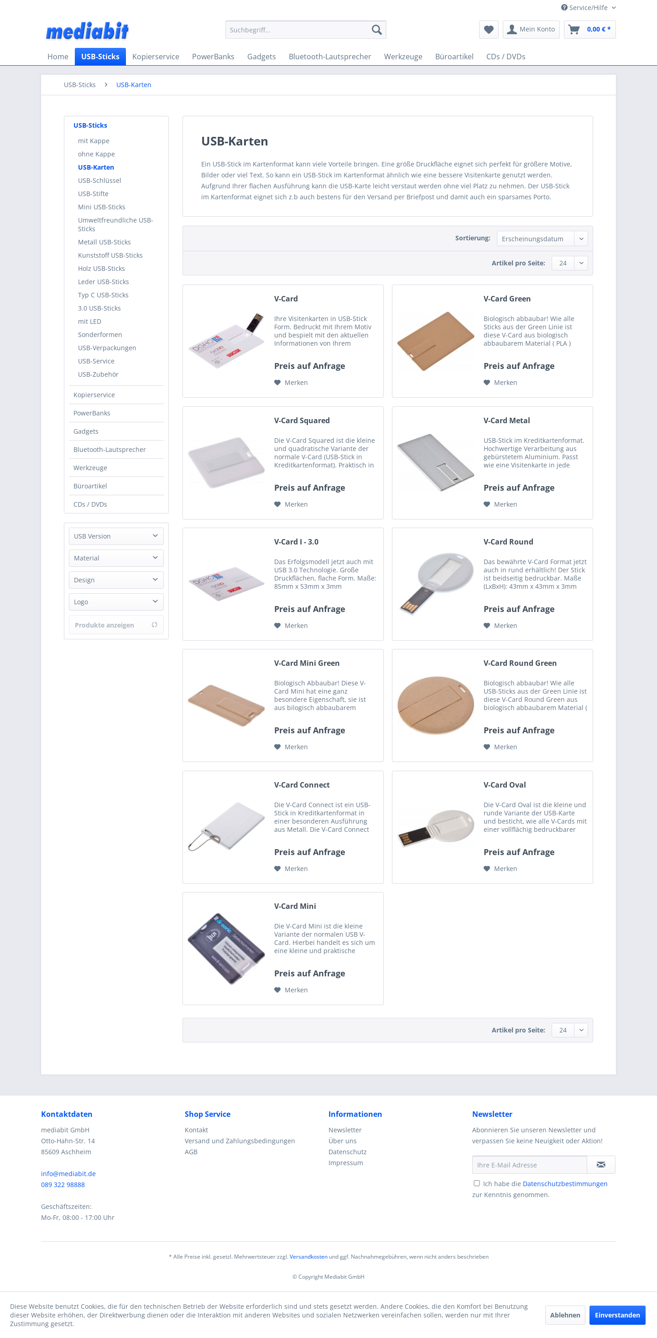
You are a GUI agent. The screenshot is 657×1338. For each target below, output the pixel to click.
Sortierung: (472, 237)
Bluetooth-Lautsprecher (109, 449)
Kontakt (196, 1129)
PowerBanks (91, 413)
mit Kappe (94, 140)
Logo (81, 601)
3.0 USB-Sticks (99, 308)
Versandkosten (309, 1256)
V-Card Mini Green (307, 663)
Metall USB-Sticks (104, 242)
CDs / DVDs (90, 504)
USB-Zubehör (98, 374)
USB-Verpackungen (107, 347)
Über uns (342, 1140)
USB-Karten (96, 167)
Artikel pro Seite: (518, 263)
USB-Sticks (90, 125)
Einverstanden (617, 1315)
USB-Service (96, 361)
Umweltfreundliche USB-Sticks (115, 224)
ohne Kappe (96, 154)
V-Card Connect (302, 785)
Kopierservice (94, 394)
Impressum (345, 1162)
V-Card (286, 299)
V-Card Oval (505, 785)
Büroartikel (90, 486)
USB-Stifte (93, 193)
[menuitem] (305, 30)
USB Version (92, 536)
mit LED (89, 321)
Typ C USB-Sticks (103, 294)
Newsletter (345, 1129)
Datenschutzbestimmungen (565, 1183)
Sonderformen (100, 334)
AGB (191, 1151)
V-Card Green (507, 299)
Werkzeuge (90, 467)
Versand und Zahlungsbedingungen (240, 1140)
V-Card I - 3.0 (296, 542)
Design (84, 580)
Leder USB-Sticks (103, 281)
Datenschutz (347, 1151)
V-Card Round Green (520, 663)
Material (86, 558)
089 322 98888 (63, 1184)
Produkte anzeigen (116, 625)
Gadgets (86, 431)
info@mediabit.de (68, 1173)
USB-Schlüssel (99, 180)
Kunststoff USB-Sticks (110, 255)
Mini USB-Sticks (101, 206)
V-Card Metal (507, 420)
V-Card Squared (302, 420)
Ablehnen (565, 1315)
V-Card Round (508, 542)
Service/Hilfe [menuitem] (585, 7)
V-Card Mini (295, 906)
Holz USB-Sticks (101, 268)
